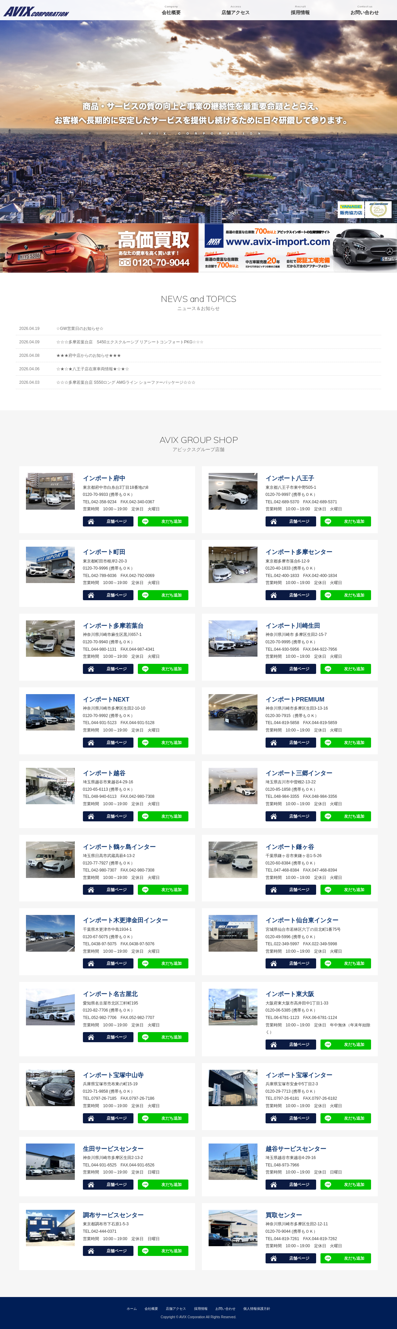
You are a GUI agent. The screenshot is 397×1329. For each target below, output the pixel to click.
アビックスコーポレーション (40, 10)
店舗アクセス (176, 1308)
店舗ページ (116, 521)
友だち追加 (171, 521)
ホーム (132, 1308)
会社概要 (151, 1308)
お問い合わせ (225, 1308)
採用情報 (201, 1308)
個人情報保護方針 (256, 1308)
